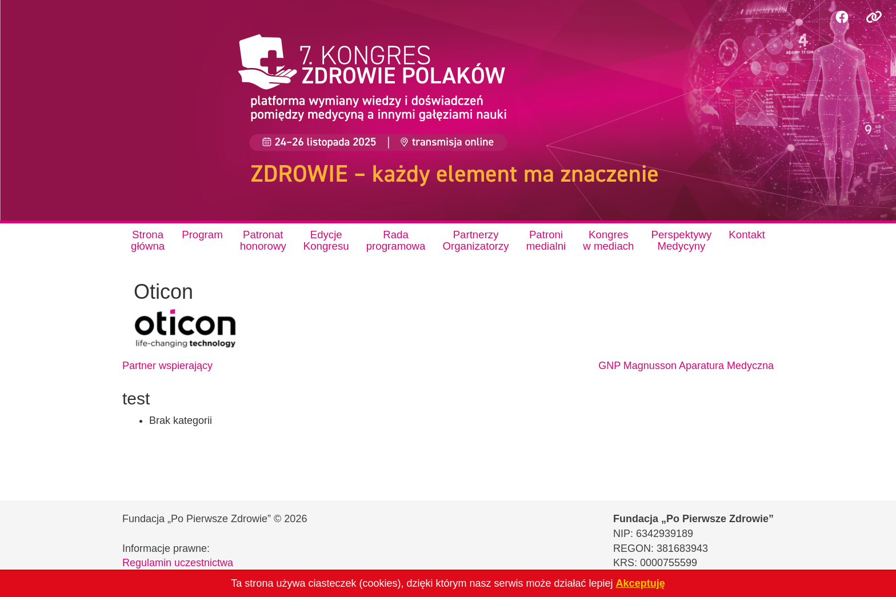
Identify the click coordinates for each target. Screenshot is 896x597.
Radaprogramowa (396, 240)
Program (202, 235)
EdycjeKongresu (326, 240)
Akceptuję (640, 583)
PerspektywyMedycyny (681, 240)
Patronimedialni (546, 240)
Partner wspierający (167, 365)
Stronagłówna (148, 240)
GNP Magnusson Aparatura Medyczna (686, 365)
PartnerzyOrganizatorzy (475, 240)
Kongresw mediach (608, 240)
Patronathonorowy (263, 240)
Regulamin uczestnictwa (177, 562)
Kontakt (747, 235)
